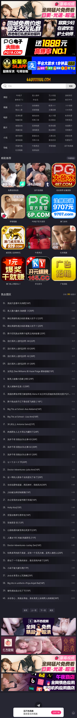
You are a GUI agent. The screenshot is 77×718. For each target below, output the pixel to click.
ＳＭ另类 (68, 110)
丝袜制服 (35, 110)
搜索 (71, 86)
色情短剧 (35, 150)
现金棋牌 (52, 99)
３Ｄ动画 (68, 105)
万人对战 (52, 95)
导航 (5, 147)
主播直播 (52, 110)
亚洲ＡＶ (19, 105)
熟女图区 (52, 130)
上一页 (33, 610)
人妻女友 (52, 136)
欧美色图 (52, 125)
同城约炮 (19, 146)
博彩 (5, 97)
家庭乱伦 (35, 136)
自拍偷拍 (35, 105)
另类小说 (35, 140)
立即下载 (56, 712)
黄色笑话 (52, 140)
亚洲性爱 (19, 115)
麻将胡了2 (19, 99)
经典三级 (35, 120)
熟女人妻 (19, 110)
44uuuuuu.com (38, 79)
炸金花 (35, 99)
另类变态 (68, 120)
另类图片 (68, 130)
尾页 (51, 610)
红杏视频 (19, 150)
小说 (5, 137)
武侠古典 (68, 136)
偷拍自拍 (35, 115)
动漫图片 (68, 125)
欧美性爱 (68, 115)
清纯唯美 (35, 130)
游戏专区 (68, 95)
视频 (5, 107)
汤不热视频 (68, 146)
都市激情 (19, 136)
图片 (5, 127)
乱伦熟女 (52, 120)
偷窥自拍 (19, 125)
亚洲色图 (35, 125)
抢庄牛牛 (68, 99)
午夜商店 (35, 146)
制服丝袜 (19, 120)
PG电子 (19, 95)
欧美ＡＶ (52, 105)
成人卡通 (52, 115)
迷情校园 (19, 140)
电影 (5, 117)
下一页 (43, 610)
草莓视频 (52, 146)
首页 (25, 610)
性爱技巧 (68, 140)
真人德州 (35, 95)
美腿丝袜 (19, 130)
